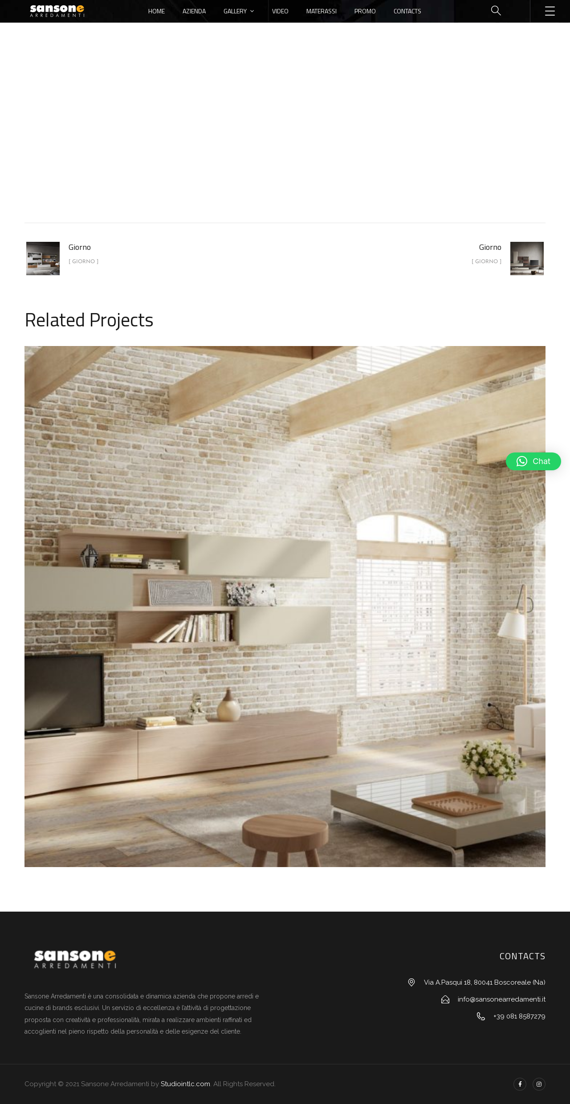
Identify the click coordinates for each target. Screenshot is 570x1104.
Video (280, 11)
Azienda (194, 11)
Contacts (407, 11)
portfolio (263, 148)
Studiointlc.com (185, 1084)
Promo (365, 11)
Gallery (235, 11)
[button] (533, 461)
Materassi (321, 11)
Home (156, 11)
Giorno (305, 148)
